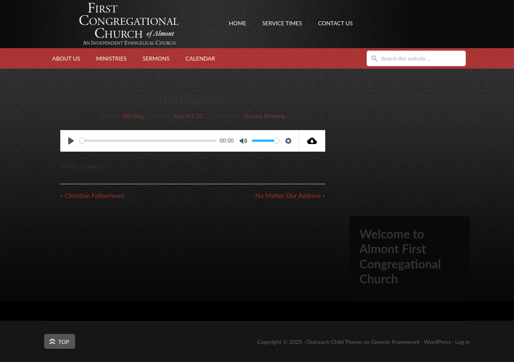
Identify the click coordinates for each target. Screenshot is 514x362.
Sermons (156, 58)
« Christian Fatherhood (92, 195)
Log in (462, 341)
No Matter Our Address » (290, 195)
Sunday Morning (265, 115)
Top (63, 341)
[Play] (71, 140)
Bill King (133, 115)
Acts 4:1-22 (188, 115)
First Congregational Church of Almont (124, 38)
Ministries (111, 58)
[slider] (148, 140)
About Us (66, 58)
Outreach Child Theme (334, 341)
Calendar (200, 58)
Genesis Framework (395, 341)
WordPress (437, 341)
